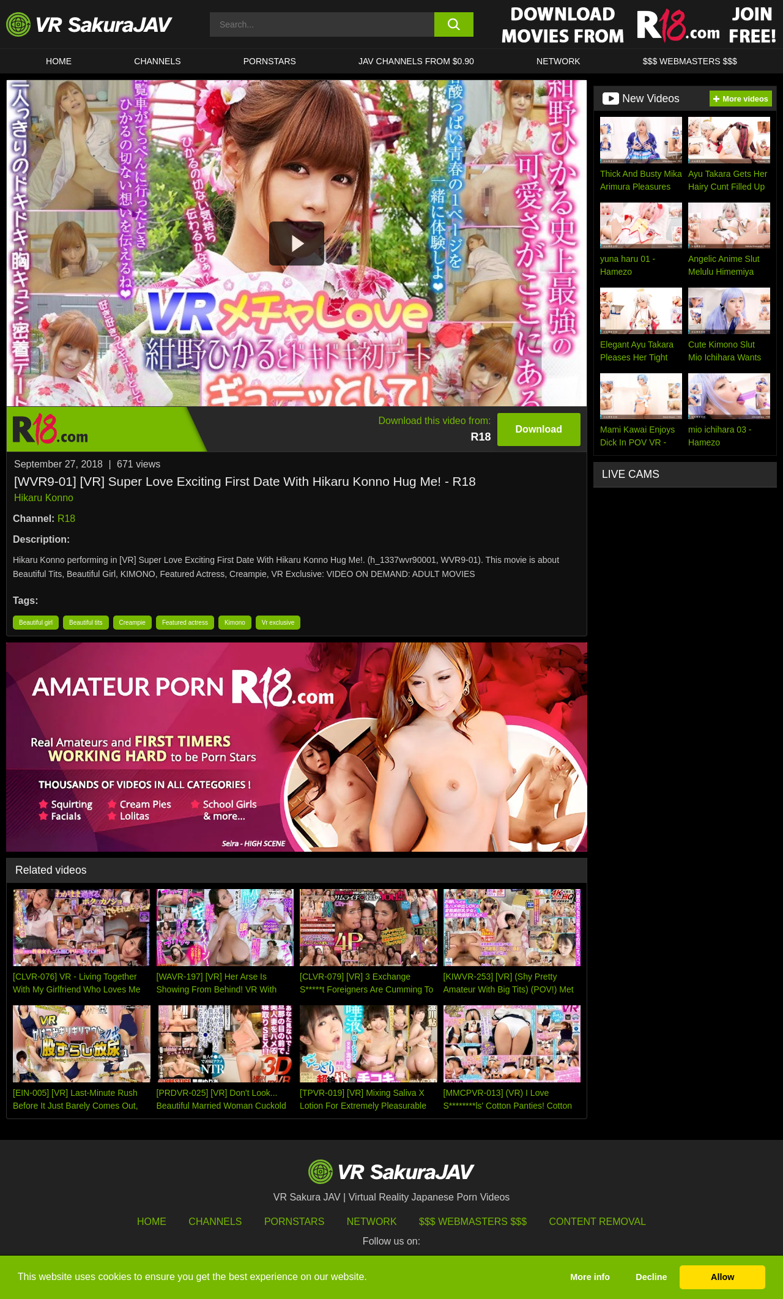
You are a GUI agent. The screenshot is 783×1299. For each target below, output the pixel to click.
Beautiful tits (85, 622)
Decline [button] (651, 1277)
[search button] (454, 24)
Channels (157, 61)
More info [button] (590, 1277)
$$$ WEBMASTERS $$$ (690, 61)
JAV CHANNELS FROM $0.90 (416, 61)
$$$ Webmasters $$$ (473, 1221)
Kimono (235, 622)
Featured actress (185, 622)
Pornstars (269, 61)
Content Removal (598, 1221)
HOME (59, 61)
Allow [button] (722, 1277)
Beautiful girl (36, 622)
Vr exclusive (278, 622)
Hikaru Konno (43, 498)
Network (558, 61)
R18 (66, 518)
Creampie (132, 622)
